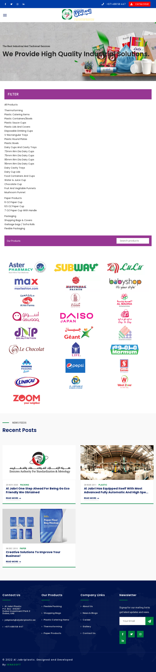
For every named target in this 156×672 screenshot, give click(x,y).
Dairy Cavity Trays (14, 167)
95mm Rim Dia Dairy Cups (19, 159)
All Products (11, 104)
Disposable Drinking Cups (18, 130)
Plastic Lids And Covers (17, 126)
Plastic (103, 485)
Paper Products (13, 198)
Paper (23, 548)
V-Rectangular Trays (16, 135)
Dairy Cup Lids (12, 171)
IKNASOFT (14, 664)
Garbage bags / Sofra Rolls (19, 224)
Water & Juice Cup (15, 180)
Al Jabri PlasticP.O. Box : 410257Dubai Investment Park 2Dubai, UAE (16, 610)
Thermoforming (13, 110)
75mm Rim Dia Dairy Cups (19, 155)
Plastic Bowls (11, 143)
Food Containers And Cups (19, 176)
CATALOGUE (139, 4)
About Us (87, 606)
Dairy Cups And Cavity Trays (20, 147)
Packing (24, 485)
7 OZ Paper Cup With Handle (20, 210)
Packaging (10, 216)
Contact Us (88, 633)
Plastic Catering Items (17, 114)
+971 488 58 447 (114, 4)
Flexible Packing (51, 606)
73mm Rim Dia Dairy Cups (19, 151)
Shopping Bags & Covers (18, 220)
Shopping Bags (51, 613)
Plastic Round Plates (15, 139)
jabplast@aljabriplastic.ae (18, 619)
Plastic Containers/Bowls (18, 118)
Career (86, 619)
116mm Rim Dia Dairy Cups (19, 163)
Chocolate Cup (13, 184)
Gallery (86, 626)
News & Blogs (89, 613)
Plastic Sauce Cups (15, 122)
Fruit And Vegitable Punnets (20, 188)
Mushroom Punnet (14, 192)
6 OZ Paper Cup (13, 202)
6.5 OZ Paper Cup (14, 206)
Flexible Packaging (14, 228)
